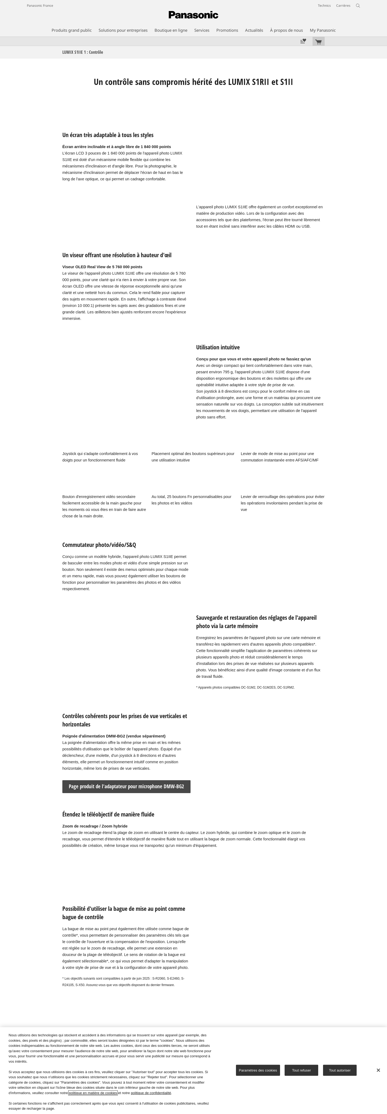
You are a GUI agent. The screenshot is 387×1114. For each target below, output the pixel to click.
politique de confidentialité (151, 1093)
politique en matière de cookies (93, 1093)
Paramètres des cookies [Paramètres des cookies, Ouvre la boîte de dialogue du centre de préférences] (258, 1070)
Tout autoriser (340, 1070)
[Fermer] (378, 1070)
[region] (193, 1070)
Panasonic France (40, 5)
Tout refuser (301, 1070)
